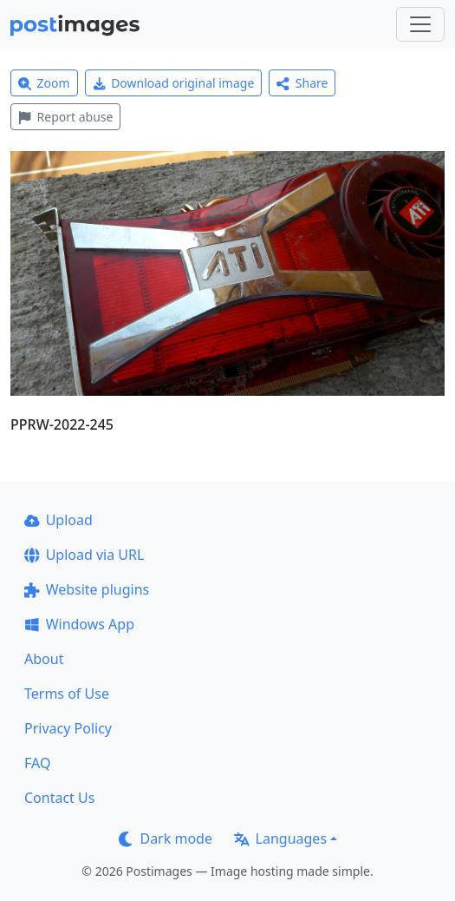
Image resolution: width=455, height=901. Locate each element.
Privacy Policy (68, 728)
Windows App (79, 624)
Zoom (44, 83)
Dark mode (165, 838)
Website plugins (86, 589)
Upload (58, 519)
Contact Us (59, 797)
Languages (280, 838)
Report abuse (65, 117)
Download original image (174, 83)
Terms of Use (66, 693)
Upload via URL (84, 554)
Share (302, 83)
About (43, 658)
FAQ (37, 763)
